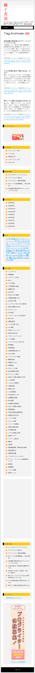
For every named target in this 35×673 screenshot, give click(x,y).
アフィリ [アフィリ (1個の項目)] (27, 239)
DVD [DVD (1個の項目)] (7, 239)
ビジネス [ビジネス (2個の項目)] (21, 246)
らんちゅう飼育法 (13, 383)
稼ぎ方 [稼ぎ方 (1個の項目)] (24, 255)
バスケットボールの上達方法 (16, 315)
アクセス (28, 114)
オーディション (12, 309)
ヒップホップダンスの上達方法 (17, 304)
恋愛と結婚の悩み (13, 427)
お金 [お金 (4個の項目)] (13, 238)
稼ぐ (23, 91)
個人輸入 (11, 156)
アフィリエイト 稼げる (15, 177)
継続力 (10, 441)
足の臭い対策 (12, 301)
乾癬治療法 (11, 409)
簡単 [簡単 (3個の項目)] (18, 258)
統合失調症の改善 (13, 371)
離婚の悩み (11, 359)
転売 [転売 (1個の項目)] (9, 260)
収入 (14, 117)
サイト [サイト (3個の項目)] (20, 244)
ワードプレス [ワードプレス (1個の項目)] (20, 248)
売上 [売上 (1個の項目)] (19, 252)
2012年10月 (11, 211)
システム (18, 59)
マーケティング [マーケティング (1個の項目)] (13, 248)
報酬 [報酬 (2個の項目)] (12, 253)
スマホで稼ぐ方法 (13, 324)
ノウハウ (20, 89)
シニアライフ (12, 271)
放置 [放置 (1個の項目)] (14, 255)
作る (29, 89)
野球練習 (11, 345)
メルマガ (23, 116)
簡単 (23, 61)
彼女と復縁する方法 (14, 306)
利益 (9, 61)
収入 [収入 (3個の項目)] (9, 253)
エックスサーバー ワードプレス (17, 175)
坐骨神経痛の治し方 (14, 350)
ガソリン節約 (12, 421)
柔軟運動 (11, 274)
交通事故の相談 (12, 397)
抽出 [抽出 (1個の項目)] (12, 255)
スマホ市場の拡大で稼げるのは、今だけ (17, 72)
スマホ (12, 89)
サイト (13, 59)
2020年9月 (11, 203)
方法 (20, 61)
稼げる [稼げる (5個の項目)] (12, 257)
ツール (16, 89)
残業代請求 (11, 321)
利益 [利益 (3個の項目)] (24, 250)
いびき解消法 (12, 392)
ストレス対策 (12, 418)
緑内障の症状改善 (13, 403)
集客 (29, 91)
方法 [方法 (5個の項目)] (20, 255)
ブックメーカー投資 (14, 356)
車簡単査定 (11, 348)
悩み (20, 117)
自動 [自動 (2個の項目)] (25, 258)
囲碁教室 (11, 467)
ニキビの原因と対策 (14, 433)
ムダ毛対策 (11, 380)
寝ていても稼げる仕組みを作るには (17, 100)
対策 (9, 91)
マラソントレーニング (14, 336)
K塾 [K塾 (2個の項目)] (9, 239)
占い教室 (11, 327)
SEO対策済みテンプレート (14, 597)
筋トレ (10, 280)
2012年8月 (11, 217)
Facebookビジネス (13, 394)
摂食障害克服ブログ (14, 298)
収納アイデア (12, 435)
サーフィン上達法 (13, 374)
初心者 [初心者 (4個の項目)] (19, 250)
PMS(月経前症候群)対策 (15, 412)
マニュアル (23, 59)
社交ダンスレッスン (14, 330)
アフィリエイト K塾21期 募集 (17, 180)
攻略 (14, 91)
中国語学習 (11, 386)
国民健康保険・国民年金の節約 (17, 447)
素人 (25, 61)
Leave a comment (8, 93)
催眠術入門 (11, 289)
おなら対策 (11, 353)
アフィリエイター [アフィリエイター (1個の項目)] (10, 241)
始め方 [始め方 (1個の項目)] (22, 252)
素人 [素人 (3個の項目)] (22, 258)
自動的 (12, 119)
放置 (17, 61)
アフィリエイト (14, 58)
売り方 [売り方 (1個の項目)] (16, 252)
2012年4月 (11, 226)
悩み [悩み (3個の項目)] (25, 253)
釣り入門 (11, 318)
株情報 (10, 464)
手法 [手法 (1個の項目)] (9, 255)
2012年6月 (11, 223)
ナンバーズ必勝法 (13, 424)
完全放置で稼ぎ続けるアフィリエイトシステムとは (17, 42)
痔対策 (10, 444)
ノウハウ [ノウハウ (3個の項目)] (14, 246)
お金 (24, 58)
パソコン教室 (12, 470)
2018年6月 (11, 205)
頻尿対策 (11, 365)
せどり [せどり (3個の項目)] (18, 239)
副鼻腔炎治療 (12, 453)
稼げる (26, 91)
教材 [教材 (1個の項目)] (16, 255)
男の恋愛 (11, 400)
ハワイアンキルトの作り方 (16, 342)
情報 (14, 61)
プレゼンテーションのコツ (16, 456)
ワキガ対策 (11, 283)
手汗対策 (11, 312)
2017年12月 (11, 208)
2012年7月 (11, 220)
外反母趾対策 (12, 430)
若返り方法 (11, 389)
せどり (10, 162)
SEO (24, 88)
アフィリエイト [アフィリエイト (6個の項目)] (18, 242)
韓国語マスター (12, 362)
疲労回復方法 (12, 450)
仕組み (28, 59)
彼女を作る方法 (12, 333)
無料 (20, 91)
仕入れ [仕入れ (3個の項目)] (26, 248)
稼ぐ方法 (6, 12)
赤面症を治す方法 (13, 415)
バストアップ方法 (13, 277)
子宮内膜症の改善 (13, 286)
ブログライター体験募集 (18, 662)
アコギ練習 (11, 339)
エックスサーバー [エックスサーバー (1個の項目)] (13, 243)
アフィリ (28, 58)
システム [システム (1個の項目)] (25, 243)
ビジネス (25, 89)
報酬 (12, 61)
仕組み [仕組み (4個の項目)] (9, 250)
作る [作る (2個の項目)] (14, 250)
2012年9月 (11, 214)
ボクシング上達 (12, 368)
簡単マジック (12, 473)
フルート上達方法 (13, 438)
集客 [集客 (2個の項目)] (11, 260)
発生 (28, 117)
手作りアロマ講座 (13, 295)
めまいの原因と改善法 (14, 406)
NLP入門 (10, 292)
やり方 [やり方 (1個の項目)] (23, 239)
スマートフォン (14, 88)
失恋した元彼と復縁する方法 (16, 377)
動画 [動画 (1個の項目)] (27, 250)
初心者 (5, 61)
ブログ (18, 116)
